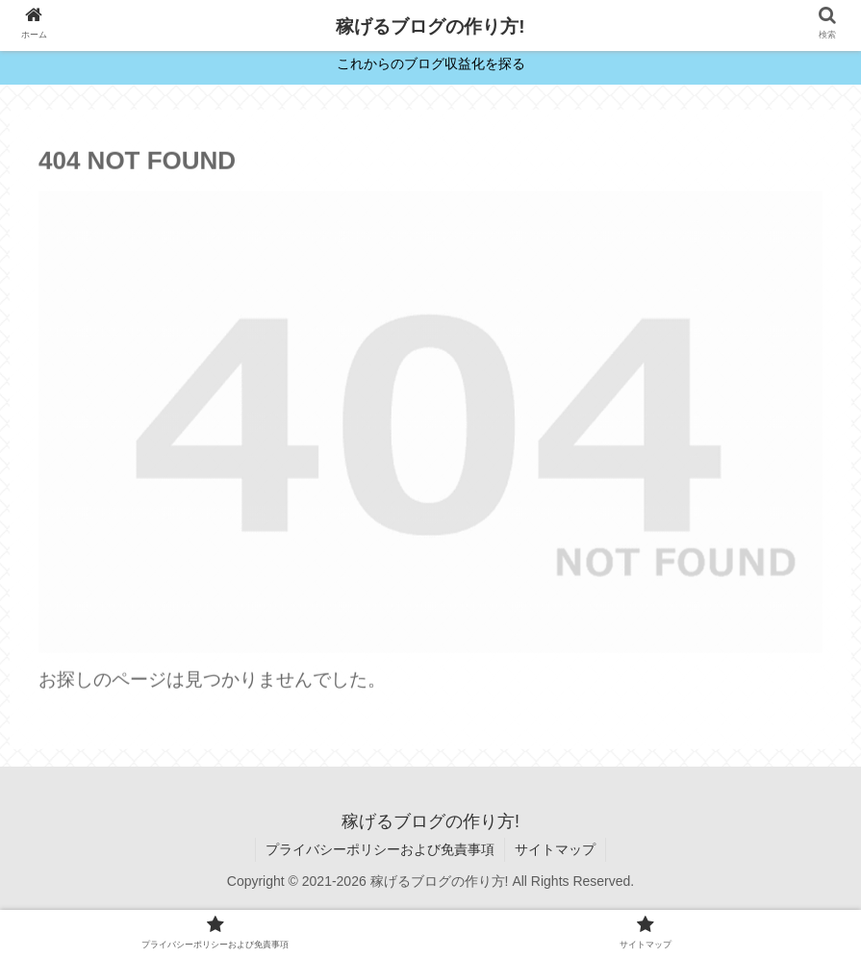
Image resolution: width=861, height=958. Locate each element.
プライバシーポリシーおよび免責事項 (380, 849)
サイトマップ (555, 849)
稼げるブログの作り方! (430, 26)
